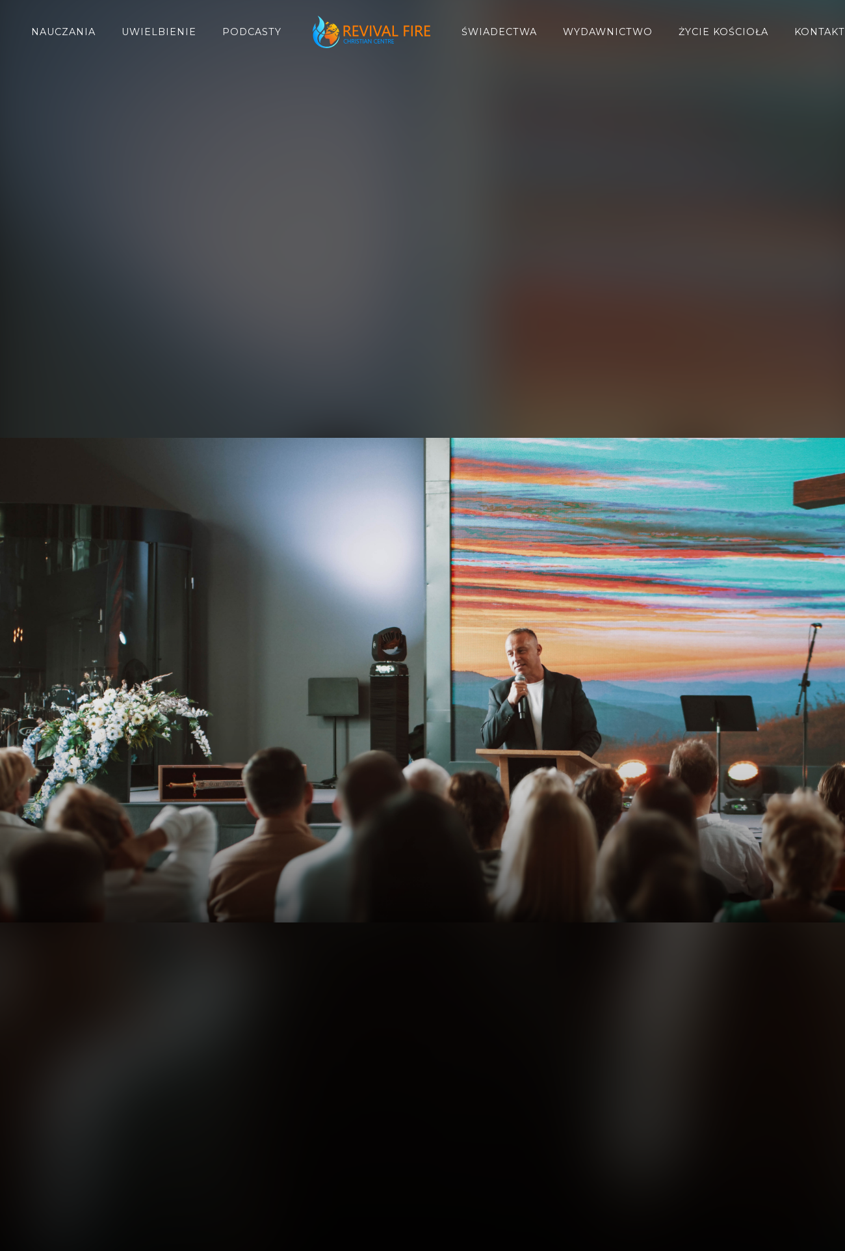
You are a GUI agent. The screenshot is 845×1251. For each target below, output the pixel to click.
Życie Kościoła (723, 32)
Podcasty (251, 32)
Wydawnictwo (608, 32)
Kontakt (819, 32)
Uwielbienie (159, 32)
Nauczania (63, 32)
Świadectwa (499, 32)
